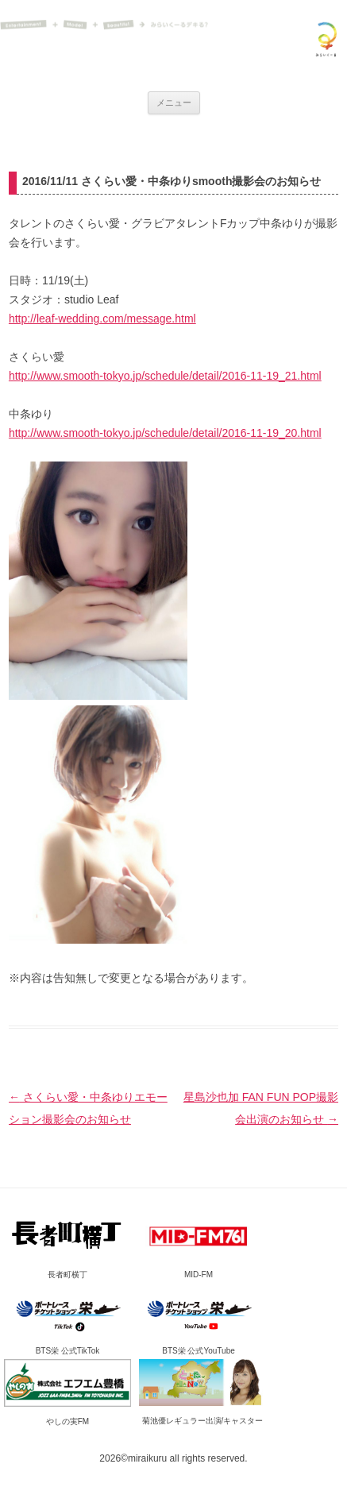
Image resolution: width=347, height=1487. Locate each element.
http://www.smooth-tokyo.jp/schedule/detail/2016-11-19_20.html (165, 433)
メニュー (173, 102)
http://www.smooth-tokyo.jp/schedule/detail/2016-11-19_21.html (165, 375)
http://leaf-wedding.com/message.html (102, 318)
